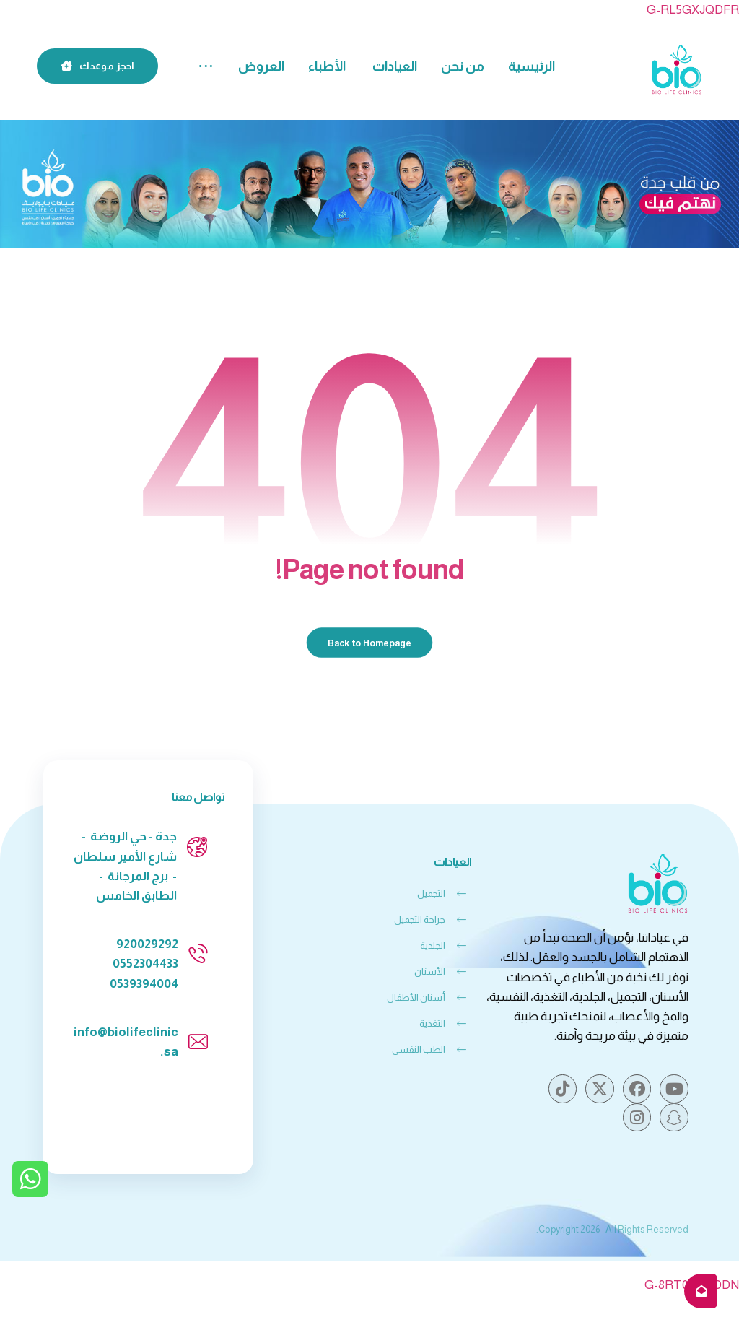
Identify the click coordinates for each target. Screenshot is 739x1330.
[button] (205, 67)
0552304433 (145, 963)
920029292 (147, 944)
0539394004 (144, 984)
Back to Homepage (370, 642)
